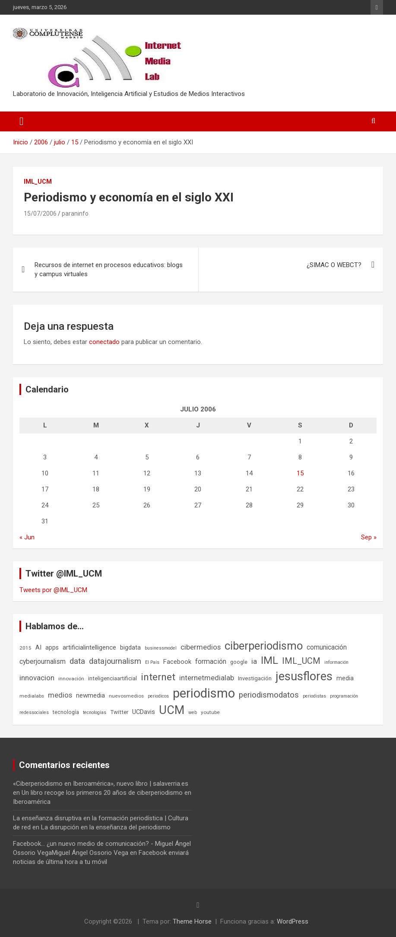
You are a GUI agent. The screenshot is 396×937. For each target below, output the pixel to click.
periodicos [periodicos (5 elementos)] (158, 696)
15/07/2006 (40, 213)
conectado (104, 342)
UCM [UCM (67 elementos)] (171, 710)
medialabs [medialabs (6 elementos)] (31, 696)
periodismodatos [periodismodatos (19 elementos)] (269, 695)
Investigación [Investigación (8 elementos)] (255, 678)
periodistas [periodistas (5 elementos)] (314, 696)
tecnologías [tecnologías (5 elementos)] (94, 712)
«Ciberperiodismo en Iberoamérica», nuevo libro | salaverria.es (100, 783)
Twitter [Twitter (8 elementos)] (119, 712)
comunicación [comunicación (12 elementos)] (327, 647)
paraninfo (75, 213)
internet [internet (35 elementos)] (158, 677)
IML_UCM (38, 181)
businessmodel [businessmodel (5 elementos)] (161, 648)
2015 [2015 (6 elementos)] (25, 648)
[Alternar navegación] (21, 121)
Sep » (369, 537)
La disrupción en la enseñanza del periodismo (106, 827)
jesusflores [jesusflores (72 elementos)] (304, 676)
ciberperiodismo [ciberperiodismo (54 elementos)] (264, 645)
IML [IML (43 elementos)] (269, 660)
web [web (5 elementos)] (192, 712)
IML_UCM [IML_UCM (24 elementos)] (301, 661)
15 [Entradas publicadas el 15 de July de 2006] (300, 473)
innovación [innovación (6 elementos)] (71, 679)
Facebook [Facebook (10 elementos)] (177, 662)
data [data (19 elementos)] (77, 661)
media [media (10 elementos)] (345, 678)
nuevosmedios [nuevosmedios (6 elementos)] (126, 696)
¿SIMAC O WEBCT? (334, 265)
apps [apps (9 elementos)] (52, 647)
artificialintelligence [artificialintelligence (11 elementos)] (89, 647)
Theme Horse (192, 921)
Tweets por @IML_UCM (53, 590)
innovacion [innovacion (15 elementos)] (36, 677)
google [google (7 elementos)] (238, 662)
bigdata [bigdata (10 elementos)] (130, 647)
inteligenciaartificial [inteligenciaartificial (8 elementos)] (112, 678)
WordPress (292, 921)
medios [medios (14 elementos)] (60, 695)
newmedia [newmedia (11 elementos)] (90, 695)
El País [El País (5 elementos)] (152, 662)
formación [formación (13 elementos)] (210, 661)
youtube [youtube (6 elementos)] (210, 712)
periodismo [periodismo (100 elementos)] (204, 693)
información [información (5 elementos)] (336, 662)
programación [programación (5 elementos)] (344, 696)
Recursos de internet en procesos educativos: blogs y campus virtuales (109, 269)
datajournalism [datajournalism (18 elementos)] (115, 661)
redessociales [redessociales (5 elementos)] (34, 712)
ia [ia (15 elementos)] (254, 661)
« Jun (27, 537)
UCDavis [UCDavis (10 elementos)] (143, 712)
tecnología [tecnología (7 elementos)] (66, 712)
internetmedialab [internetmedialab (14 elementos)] (206, 677)
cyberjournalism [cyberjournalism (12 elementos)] (42, 661)
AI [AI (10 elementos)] (38, 647)
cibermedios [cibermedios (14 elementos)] (201, 647)
